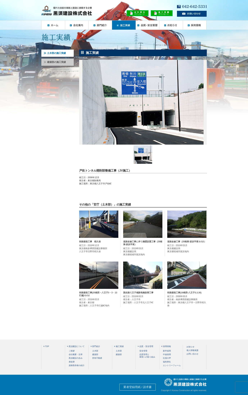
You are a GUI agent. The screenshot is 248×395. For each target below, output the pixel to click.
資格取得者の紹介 (77, 365)
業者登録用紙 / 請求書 (137, 387)
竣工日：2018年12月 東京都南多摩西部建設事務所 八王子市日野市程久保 (98, 246)
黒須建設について (77, 346)
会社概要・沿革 (76, 354)
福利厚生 (167, 362)
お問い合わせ (192, 354)
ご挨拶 (72, 351)
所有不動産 (97, 358)
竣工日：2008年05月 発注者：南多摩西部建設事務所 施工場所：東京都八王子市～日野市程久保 (186, 299)
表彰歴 (72, 362)
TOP (47, 346)
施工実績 (124, 25)
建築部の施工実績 (55, 62)
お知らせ (171, 25)
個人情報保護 (192, 350)
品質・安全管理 (147, 25)
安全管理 (143, 351)
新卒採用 (167, 351)
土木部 (95, 351)
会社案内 (76, 25)
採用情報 (194, 25)
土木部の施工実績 (55, 53)
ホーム (53, 25)
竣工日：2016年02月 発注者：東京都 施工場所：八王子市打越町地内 (98, 299)
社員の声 (167, 358)
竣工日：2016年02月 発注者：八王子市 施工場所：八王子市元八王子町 (142, 297)
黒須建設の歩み (76, 358)
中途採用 (167, 354)
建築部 (95, 354)
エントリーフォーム (172, 365)
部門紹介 (100, 25)
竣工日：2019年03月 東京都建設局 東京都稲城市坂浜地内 (142, 248)
